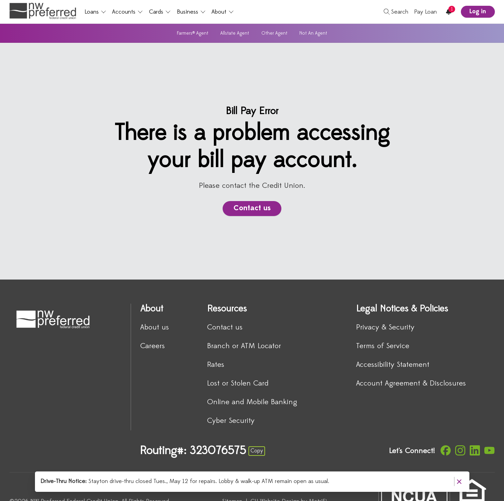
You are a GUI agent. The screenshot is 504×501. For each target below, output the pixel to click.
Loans (95, 12)
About (222, 12)
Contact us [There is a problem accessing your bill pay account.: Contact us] (252, 208)
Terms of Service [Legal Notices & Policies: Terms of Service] (382, 346)
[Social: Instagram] (460, 450)
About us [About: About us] (154, 328)
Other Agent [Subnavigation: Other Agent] (274, 33)
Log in (477, 12)
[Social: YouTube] (489, 450)
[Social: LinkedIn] (475, 450)
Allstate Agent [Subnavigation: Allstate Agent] (234, 33)
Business (191, 12)
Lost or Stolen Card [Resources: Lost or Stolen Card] (237, 384)
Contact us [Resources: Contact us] (225, 328)
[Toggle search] (393, 12)
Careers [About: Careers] (152, 346)
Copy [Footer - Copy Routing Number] (256, 451)
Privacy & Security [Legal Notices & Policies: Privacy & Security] (385, 328)
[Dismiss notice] (459, 481)
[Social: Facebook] (446, 450)
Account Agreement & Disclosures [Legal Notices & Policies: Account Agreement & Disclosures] (411, 384)
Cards (160, 12)
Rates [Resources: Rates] (215, 365)
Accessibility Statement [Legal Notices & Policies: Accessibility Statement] (392, 365)
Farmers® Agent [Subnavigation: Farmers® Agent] (192, 33)
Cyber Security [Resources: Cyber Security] (231, 421)
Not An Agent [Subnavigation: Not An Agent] (313, 33)
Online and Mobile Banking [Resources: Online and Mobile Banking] (252, 402)
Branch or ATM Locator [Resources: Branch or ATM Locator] (244, 346)
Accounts (127, 12)
